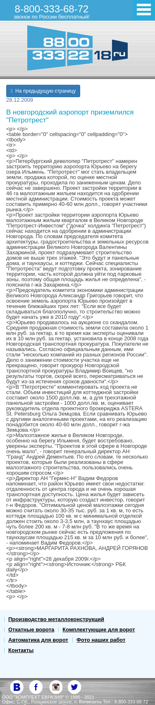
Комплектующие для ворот (98, 629)
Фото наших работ (100, 640)
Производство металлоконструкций (56, 619)
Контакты (20, 650)
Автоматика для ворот (38, 640)
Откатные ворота (31, 629)
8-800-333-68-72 (52, 11)
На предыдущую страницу (43, 91)
